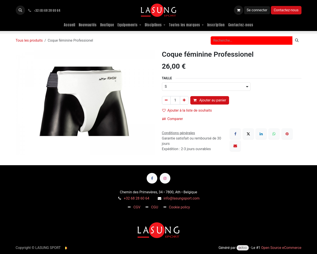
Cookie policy (179, 207)
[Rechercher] (296, 40)
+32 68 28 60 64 (136, 198)
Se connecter (257, 10)
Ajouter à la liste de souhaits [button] (187, 110)
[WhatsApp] (274, 133)
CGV (136, 207)
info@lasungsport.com (181, 198)
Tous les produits (29, 40)
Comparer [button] (172, 119)
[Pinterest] (287, 133)
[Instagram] (165, 178)
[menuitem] (69, 24)
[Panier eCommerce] (238, 10)
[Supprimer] (166, 100)
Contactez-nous (286, 10)
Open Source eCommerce (281, 248)
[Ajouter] (184, 100)
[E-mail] (235, 145)
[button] (20, 10)
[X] (248, 133)
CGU (154, 207)
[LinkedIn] (261, 133)
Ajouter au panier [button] (209, 100)
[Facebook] (235, 133)
